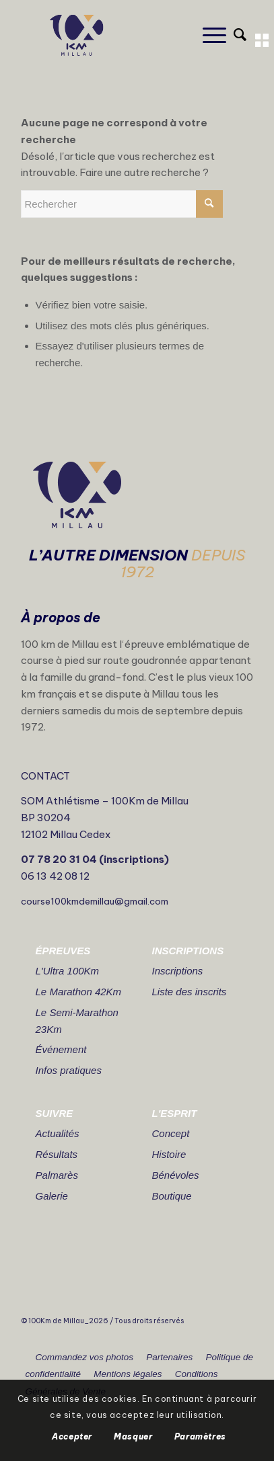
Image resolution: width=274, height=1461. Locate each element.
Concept (171, 1133)
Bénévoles (175, 1175)
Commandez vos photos (85, 1357)
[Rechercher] (233, 35)
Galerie (52, 1196)
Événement (61, 1049)
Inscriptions (177, 970)
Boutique (172, 1196)
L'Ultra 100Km (68, 970)
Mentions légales (128, 1374)
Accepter (72, 1436)
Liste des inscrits (189, 991)
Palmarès (57, 1175)
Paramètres (200, 1436)
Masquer (133, 1436)
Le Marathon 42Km (79, 991)
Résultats (57, 1154)
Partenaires (169, 1357)
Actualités (57, 1133)
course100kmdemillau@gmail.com (94, 901)
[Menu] (207, 35)
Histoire (169, 1154)
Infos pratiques (69, 1070)
